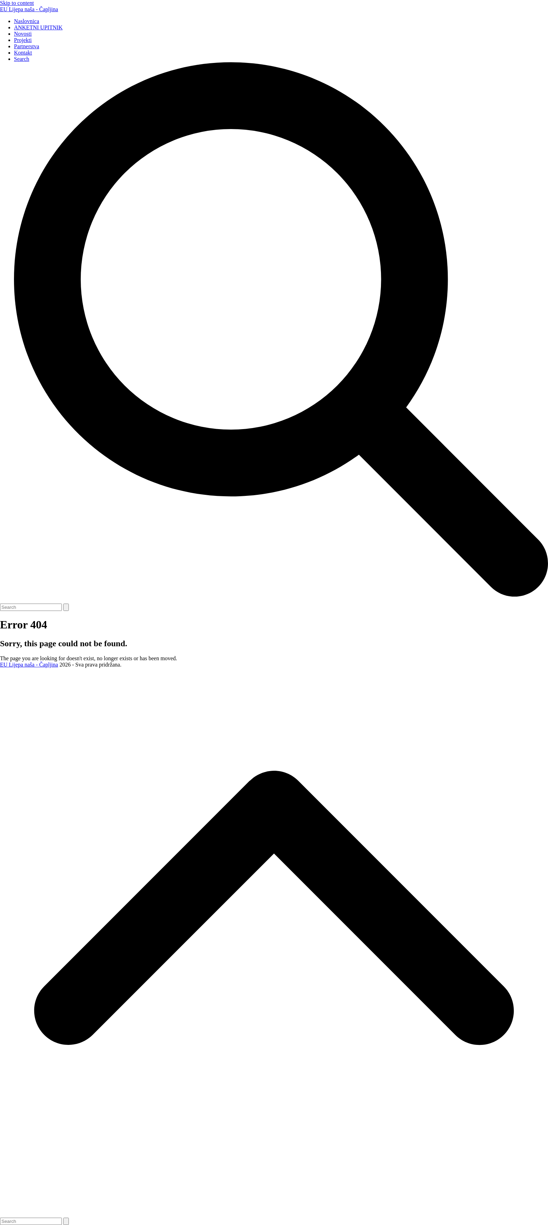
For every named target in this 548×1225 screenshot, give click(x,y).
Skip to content (17, 3)
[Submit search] (66, 607)
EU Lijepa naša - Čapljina (29, 9)
